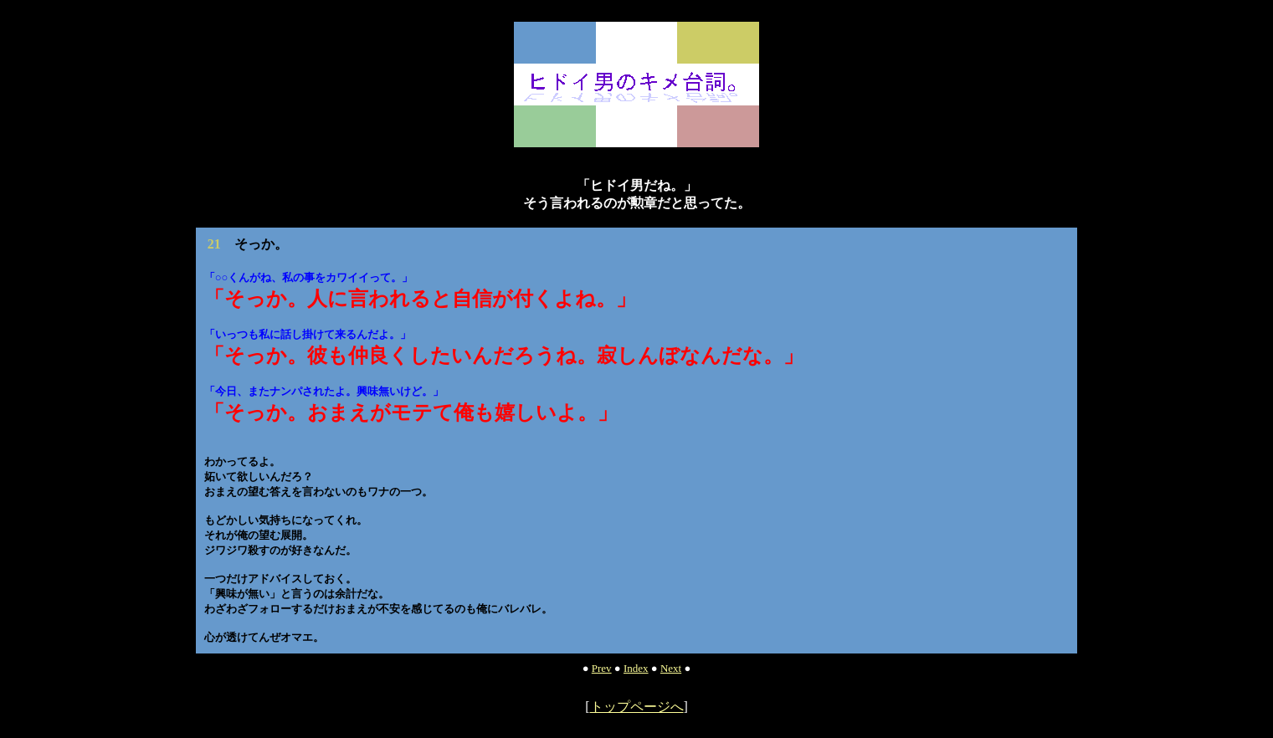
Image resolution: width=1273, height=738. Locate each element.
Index (636, 668)
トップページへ (637, 707)
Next (670, 668)
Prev (602, 668)
